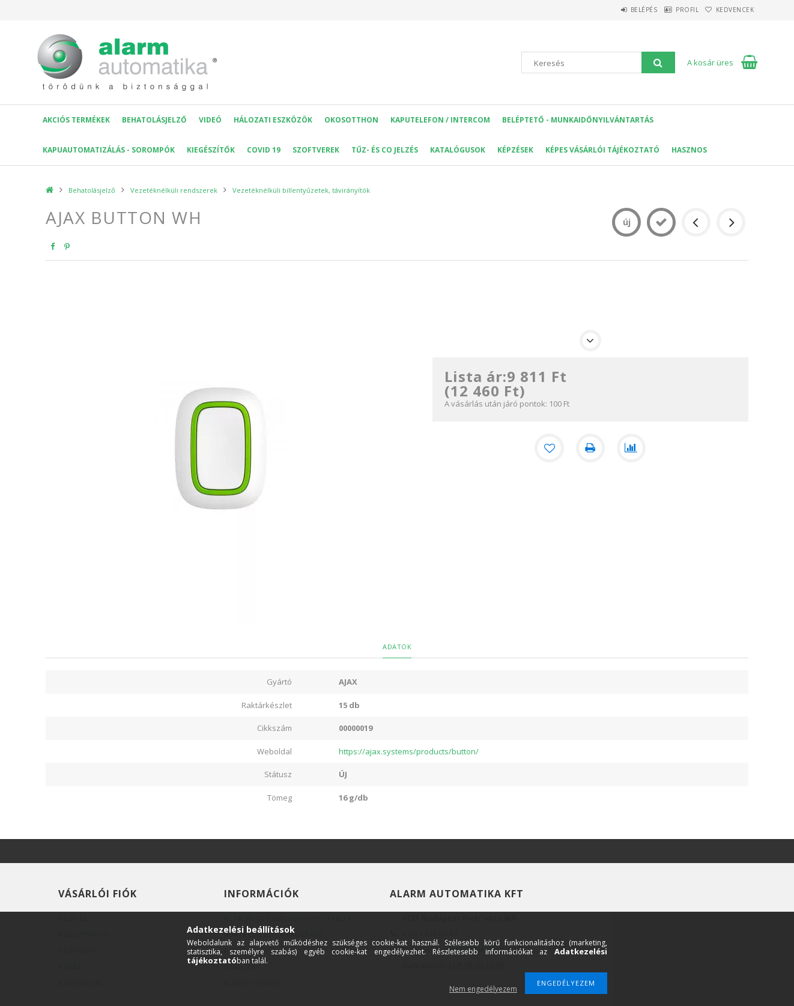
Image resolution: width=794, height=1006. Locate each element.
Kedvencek (730, 9)
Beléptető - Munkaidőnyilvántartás (577, 120)
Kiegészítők (211, 150)
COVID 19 (263, 150)
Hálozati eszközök (273, 120)
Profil (670, 9)
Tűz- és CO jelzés (384, 150)
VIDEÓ (210, 120)
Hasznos (689, 150)
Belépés (615, 9)
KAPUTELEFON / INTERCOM (440, 120)
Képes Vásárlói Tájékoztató (602, 150)
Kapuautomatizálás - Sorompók (109, 150)
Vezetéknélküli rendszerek (173, 190)
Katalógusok (457, 150)
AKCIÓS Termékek (76, 120)
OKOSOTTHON (351, 120)
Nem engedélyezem (483, 989)
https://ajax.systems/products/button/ (409, 751)
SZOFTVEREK (315, 150)
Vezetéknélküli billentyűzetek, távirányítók (301, 190)
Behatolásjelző (154, 120)
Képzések (515, 150)
